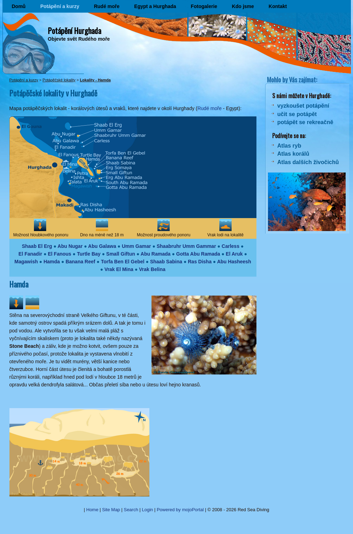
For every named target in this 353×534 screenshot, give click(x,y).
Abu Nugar (70, 246)
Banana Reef (80, 261)
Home (92, 509)
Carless (231, 246)
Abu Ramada (156, 254)
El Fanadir (30, 254)
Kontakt (278, 6)
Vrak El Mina (119, 269)
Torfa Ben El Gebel (122, 261)
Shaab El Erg (37, 246)
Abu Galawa (102, 246)
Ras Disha (200, 261)
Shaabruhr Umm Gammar (186, 246)
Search (131, 509)
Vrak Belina (152, 269)
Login (147, 509)
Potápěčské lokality (59, 80)
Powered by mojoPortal (180, 509)
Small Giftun (120, 254)
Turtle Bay (88, 254)
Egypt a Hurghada (155, 6)
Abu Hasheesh (234, 261)
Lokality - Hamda (95, 80)
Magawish (26, 261)
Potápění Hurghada (74, 30)
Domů (19, 6)
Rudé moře (106, 6)
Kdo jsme (243, 6)
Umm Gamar (136, 246)
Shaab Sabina (166, 261)
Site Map (111, 509)
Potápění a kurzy (59, 6)
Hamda (51, 261)
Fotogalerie (204, 6)
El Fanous (59, 254)
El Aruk (234, 254)
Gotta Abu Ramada (198, 254)
